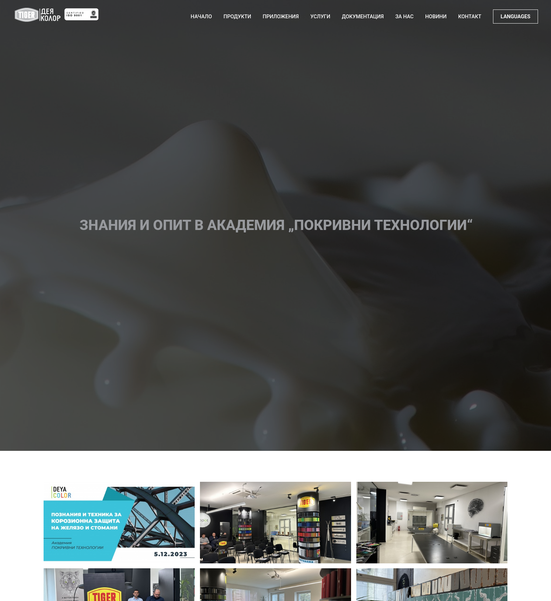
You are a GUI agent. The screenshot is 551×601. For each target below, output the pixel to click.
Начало (201, 16)
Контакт (469, 16)
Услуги (320, 16)
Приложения (281, 16)
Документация (363, 16)
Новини (436, 16)
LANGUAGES (516, 16)
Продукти (237, 16)
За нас (404, 16)
